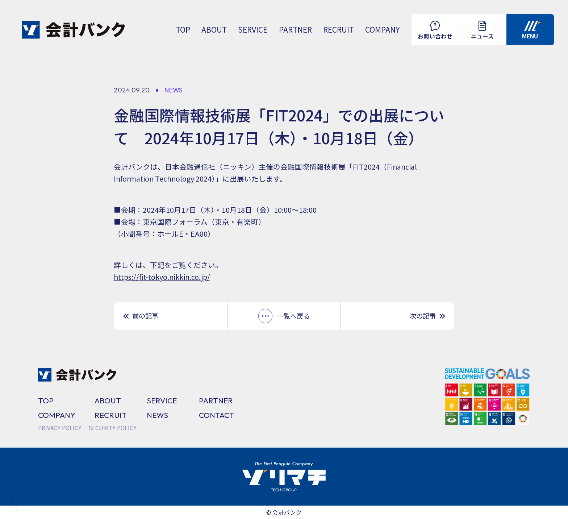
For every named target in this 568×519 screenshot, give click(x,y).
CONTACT (216, 415)
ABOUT (214, 29)
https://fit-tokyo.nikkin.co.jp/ (162, 276)
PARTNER (295, 29)
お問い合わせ (435, 30)
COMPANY (382, 29)
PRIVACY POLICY (60, 428)
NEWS (157, 415)
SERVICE (252, 29)
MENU (531, 30)
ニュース (482, 30)
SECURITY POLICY (112, 428)
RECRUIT (338, 29)
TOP (183, 29)
